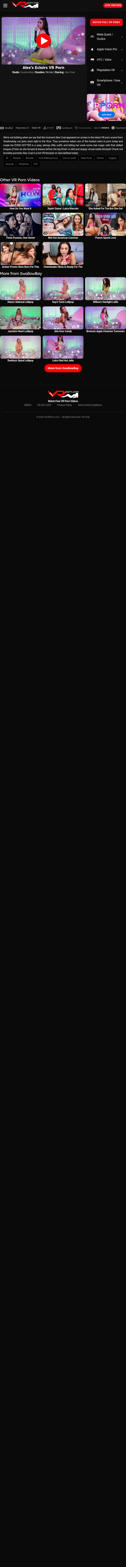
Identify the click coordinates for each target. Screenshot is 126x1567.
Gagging (112, 158)
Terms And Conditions (90, 405)
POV (36, 164)
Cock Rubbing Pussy (48, 158)
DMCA (27, 405)
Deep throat (86, 158)
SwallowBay (26, 72)
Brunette (30, 158)
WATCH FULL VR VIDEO (106, 22)
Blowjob (17, 158)
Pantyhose (24, 164)
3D (7, 158)
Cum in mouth (69, 158)
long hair (10, 164)
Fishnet (100, 158)
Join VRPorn (113, 5)
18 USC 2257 (44, 405)
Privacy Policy (64, 405)
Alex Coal (70, 72)
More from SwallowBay (63, 368)
